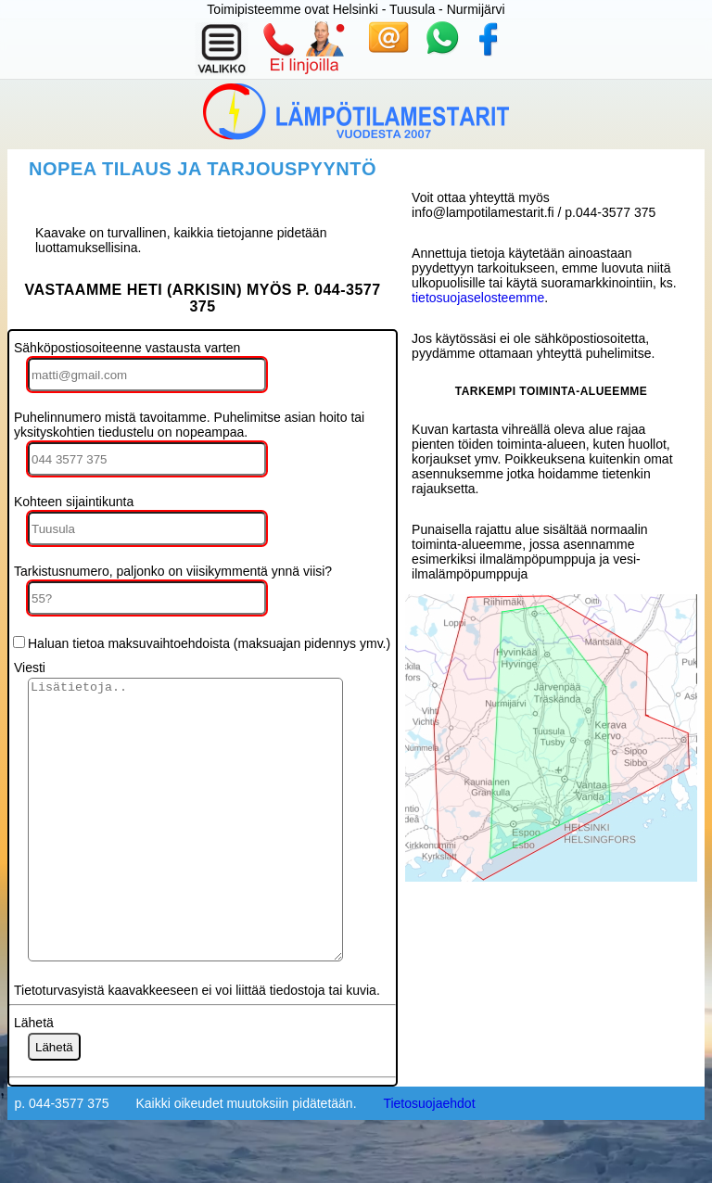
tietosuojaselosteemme (478, 297)
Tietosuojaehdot (429, 1158)
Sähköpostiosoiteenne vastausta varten (127, 347)
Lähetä (34, 1078)
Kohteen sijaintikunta (74, 501)
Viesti (29, 667)
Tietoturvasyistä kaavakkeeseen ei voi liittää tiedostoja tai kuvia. (197, 1045)
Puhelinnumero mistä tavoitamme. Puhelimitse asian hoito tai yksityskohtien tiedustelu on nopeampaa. (189, 424)
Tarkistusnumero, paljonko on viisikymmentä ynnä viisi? (173, 571)
